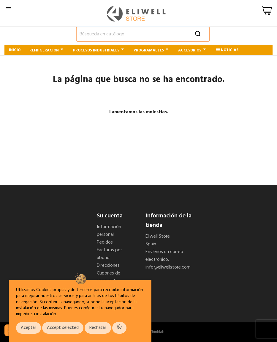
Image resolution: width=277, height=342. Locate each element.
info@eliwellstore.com (168, 267)
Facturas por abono (109, 254)
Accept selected (63, 327)
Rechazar (97, 327)
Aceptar (28, 327)
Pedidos (105, 242)
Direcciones (108, 265)
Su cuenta (110, 216)
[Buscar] (143, 34)
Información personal (109, 231)
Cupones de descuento (108, 277)
